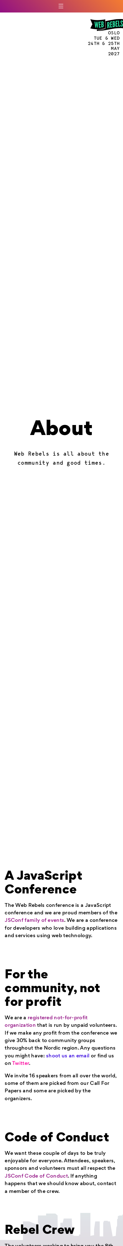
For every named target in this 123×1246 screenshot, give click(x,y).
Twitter (20, 1063)
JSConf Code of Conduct (36, 1176)
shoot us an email (67, 1056)
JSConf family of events (34, 920)
